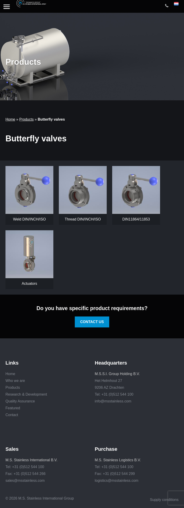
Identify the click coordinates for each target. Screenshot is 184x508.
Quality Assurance (20, 401)
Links (11, 363)
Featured (12, 408)
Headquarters (111, 363)
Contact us (92, 322)
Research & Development (26, 394)
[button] (6, 7)
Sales (12, 449)
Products (26, 119)
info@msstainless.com (113, 401)
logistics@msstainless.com (116, 480)
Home (10, 119)
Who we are (15, 381)
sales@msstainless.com (25, 480)
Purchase (106, 449)
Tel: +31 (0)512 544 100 (114, 394)
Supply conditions (164, 500)
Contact (11, 415)
